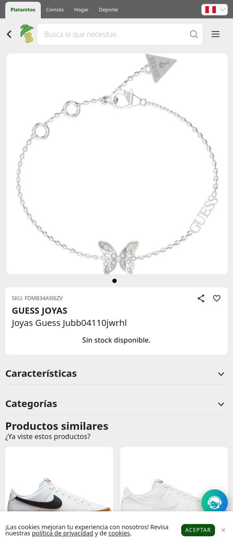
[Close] (223, 530)
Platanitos (23, 9)
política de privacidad (62, 533)
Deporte (108, 9)
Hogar (81, 9)
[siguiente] (114, 280)
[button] (214, 9)
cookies (119, 533)
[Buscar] (194, 34)
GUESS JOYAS (39, 310)
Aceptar (198, 530)
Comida (55, 9)
